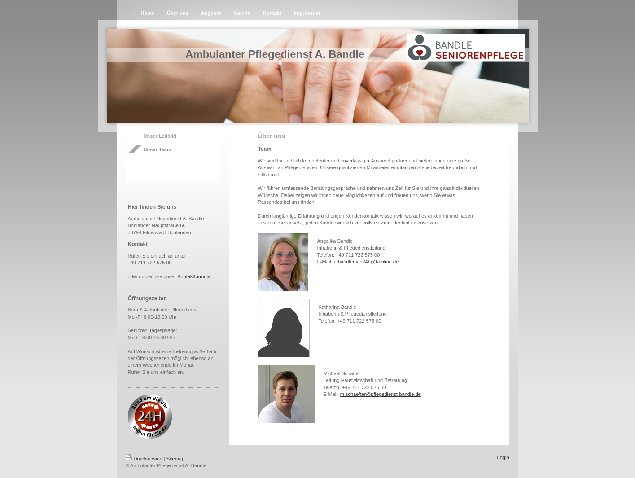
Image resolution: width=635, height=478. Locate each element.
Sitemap (175, 458)
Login (503, 457)
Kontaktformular (194, 276)
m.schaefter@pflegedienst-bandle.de (380, 394)
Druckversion (144, 458)
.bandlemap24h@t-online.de (368, 261)
